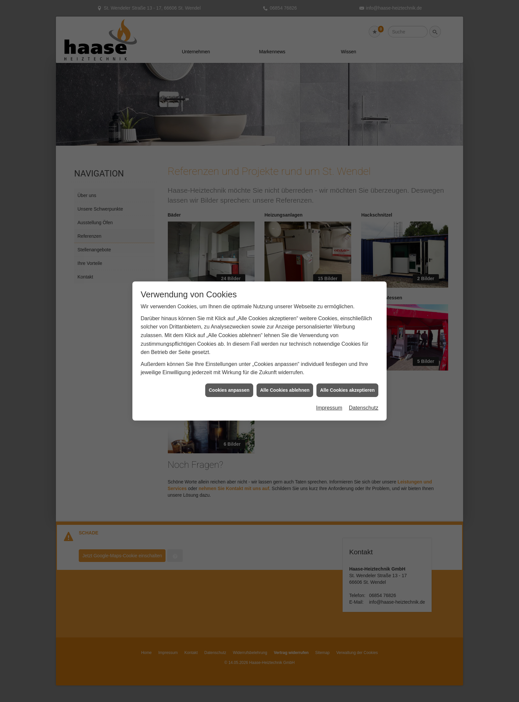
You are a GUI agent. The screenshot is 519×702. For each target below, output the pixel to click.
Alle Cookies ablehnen (284, 367)
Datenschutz (363, 385)
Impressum (329, 385)
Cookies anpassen (229, 367)
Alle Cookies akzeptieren (347, 367)
